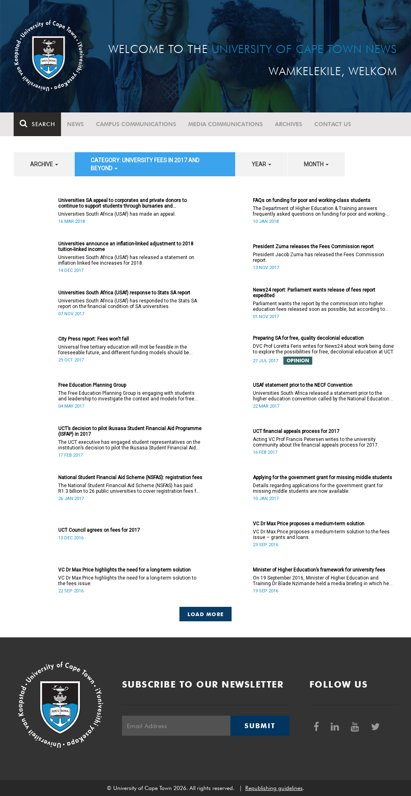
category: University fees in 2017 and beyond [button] (145, 164)
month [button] (316, 164)
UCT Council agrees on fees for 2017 (99, 530)
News (75, 124)
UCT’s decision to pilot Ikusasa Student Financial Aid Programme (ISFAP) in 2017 (129, 431)
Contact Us (333, 124)
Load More (205, 614)
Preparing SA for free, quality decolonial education (308, 338)
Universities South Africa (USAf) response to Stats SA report (124, 293)
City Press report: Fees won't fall (93, 339)
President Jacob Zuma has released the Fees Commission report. (318, 257)
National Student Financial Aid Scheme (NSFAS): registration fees (130, 477)
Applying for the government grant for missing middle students (322, 477)
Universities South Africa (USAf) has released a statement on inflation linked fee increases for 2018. (126, 260)
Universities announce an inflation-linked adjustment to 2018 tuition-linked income (125, 246)
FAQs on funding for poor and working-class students (311, 200)
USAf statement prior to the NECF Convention (302, 385)
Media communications (226, 124)
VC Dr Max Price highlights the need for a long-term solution (124, 570)
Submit (259, 726)
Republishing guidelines (274, 788)
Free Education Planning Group (92, 385)
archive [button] (44, 164)
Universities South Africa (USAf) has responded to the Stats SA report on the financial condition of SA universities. (127, 303)
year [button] (261, 164)
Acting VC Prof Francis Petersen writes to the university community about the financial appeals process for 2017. (316, 442)
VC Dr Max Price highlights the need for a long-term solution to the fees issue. (127, 580)
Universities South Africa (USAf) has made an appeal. (117, 214)
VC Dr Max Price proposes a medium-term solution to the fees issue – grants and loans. (321, 534)
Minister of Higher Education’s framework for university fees (319, 570)
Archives (289, 124)
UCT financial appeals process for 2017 (296, 431)
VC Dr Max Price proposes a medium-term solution (308, 524)
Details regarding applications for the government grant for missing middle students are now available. (318, 488)
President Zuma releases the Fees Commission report (313, 246)
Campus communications (136, 124)
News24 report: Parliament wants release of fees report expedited (314, 292)
